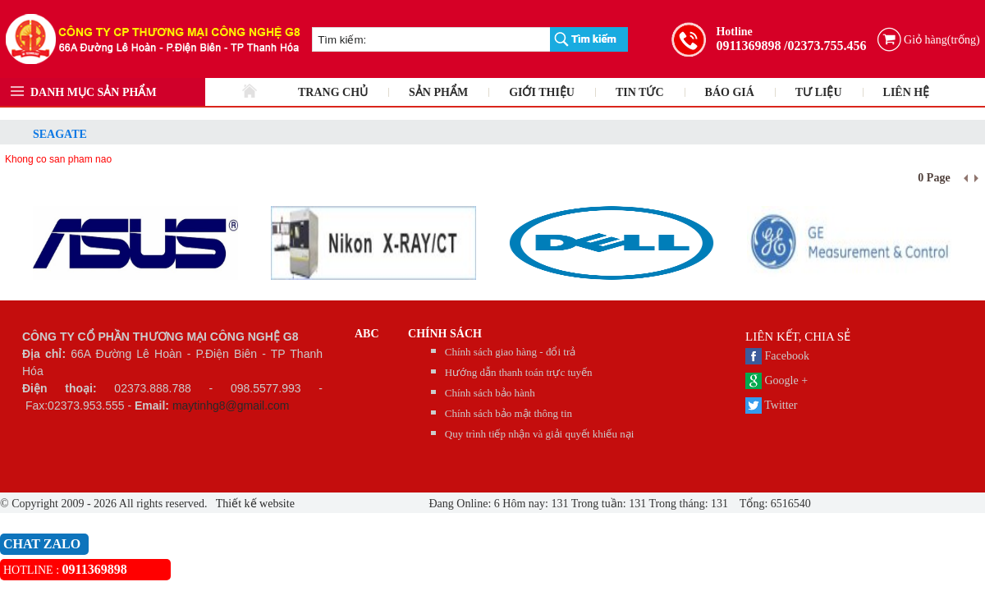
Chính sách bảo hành (490, 393)
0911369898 (748, 46)
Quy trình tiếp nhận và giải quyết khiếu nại (540, 434)
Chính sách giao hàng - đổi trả (510, 352)
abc (367, 334)
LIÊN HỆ (906, 92)
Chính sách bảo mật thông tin (508, 413)
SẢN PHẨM (438, 92)
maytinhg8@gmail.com (231, 405)
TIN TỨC (640, 92)
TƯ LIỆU (818, 92)
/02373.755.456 (825, 46)
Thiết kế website (254, 503)
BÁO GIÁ (729, 92)
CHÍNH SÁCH (445, 334)
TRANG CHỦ (333, 92)
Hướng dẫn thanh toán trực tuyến (519, 372)
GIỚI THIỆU (542, 92)
